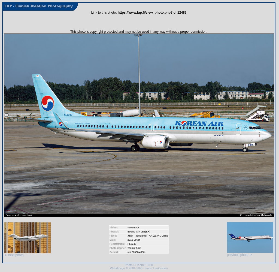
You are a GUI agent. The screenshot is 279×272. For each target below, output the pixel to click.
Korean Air (133, 227)
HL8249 (132, 244)
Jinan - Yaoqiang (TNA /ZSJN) (144, 235)
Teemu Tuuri (134, 248)
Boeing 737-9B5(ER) (139, 231)
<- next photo (27, 253)
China (165, 235)
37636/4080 (138, 252)
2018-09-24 (134, 239)
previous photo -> (250, 253)
